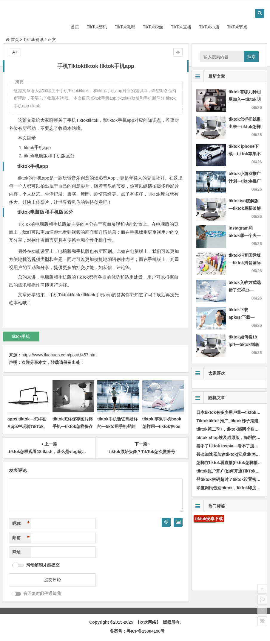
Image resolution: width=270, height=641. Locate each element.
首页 (75, 27)
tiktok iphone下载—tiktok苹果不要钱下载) (244, 154)
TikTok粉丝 (153, 27)
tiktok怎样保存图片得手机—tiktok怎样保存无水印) (73, 426)
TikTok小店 (209, 27)
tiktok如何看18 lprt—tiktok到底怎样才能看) (244, 344)
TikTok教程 (125, 27)
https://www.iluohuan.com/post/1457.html (59, 355)
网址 (16, 552)
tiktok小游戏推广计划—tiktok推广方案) (244, 181)
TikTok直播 (181, 27)
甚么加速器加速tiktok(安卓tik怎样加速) (232, 454)
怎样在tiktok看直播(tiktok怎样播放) (229, 462)
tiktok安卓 (205, 518)
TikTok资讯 (97, 27)
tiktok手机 (21, 336)
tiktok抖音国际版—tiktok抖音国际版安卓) (244, 263)
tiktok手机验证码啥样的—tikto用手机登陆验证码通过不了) (117, 426)
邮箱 (21, 537)
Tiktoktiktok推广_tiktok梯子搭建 (227, 420)
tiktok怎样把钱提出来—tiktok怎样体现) (244, 126)
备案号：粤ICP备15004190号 (137, 631)
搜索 (251, 56)
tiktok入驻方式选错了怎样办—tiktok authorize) (245, 290)
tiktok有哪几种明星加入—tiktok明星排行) (244, 99)
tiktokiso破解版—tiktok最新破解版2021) (244, 208)
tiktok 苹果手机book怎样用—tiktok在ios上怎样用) (161, 426)
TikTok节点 (237, 27)
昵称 (21, 523)
